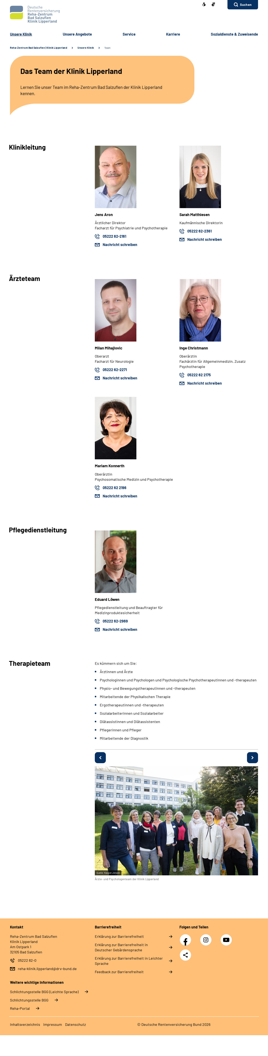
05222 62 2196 (114, 487)
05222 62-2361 (199, 231)
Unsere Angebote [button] (77, 34)
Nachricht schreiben (120, 244)
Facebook (186, 937)
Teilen (185, 955)
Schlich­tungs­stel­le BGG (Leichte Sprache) (44, 991)
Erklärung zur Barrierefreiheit (119, 936)
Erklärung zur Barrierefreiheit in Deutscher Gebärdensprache (121, 947)
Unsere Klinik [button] (21, 34)
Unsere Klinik (86, 47)
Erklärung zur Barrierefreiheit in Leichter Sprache (129, 961)
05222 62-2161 (114, 236)
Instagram (207, 937)
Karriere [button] (173, 34)
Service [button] (129, 34)
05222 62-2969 (115, 621)
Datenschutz (75, 1024)
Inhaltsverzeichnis (25, 1024)
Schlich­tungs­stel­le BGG (29, 1000)
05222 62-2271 (115, 369)
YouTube (226, 937)
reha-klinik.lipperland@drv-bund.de (47, 968)
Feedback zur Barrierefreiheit (119, 971)
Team (107, 47)
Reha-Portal (20, 1008)
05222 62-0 (27, 960)
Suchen (246, 4)
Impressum (52, 1024)
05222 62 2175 (199, 375)
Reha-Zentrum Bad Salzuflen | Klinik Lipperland (38, 47)
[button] (242, 4)
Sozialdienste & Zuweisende (234, 34)
